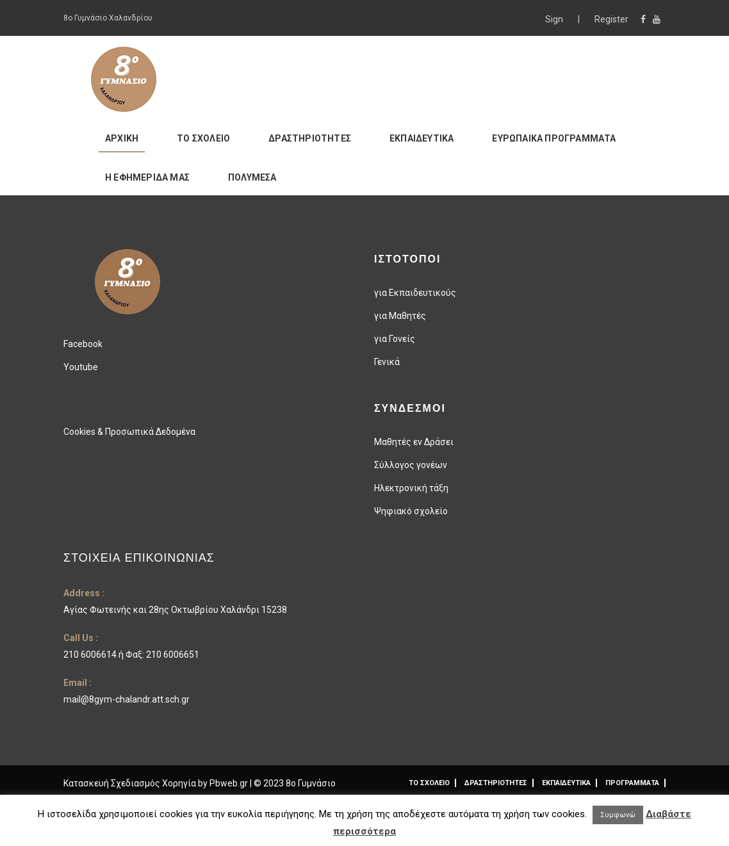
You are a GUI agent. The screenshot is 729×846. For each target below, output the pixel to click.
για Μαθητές (400, 316)
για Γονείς (394, 339)
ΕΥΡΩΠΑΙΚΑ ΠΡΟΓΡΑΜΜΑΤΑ (554, 138)
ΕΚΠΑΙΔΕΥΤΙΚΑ (421, 138)
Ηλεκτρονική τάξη (411, 488)
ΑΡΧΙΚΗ (121, 138)
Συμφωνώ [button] (617, 815)
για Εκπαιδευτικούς (415, 293)
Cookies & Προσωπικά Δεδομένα (129, 432)
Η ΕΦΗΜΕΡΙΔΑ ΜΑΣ (147, 177)
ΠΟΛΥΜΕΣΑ (252, 177)
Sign (555, 19)
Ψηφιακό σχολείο (411, 511)
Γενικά (387, 362)
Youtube (80, 367)
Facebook (82, 344)
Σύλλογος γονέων (410, 465)
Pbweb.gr (229, 783)
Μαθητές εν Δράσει (414, 442)
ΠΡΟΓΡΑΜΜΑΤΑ (632, 783)
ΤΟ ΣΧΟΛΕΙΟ (203, 138)
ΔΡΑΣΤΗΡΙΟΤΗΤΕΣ (309, 138)
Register (611, 19)
